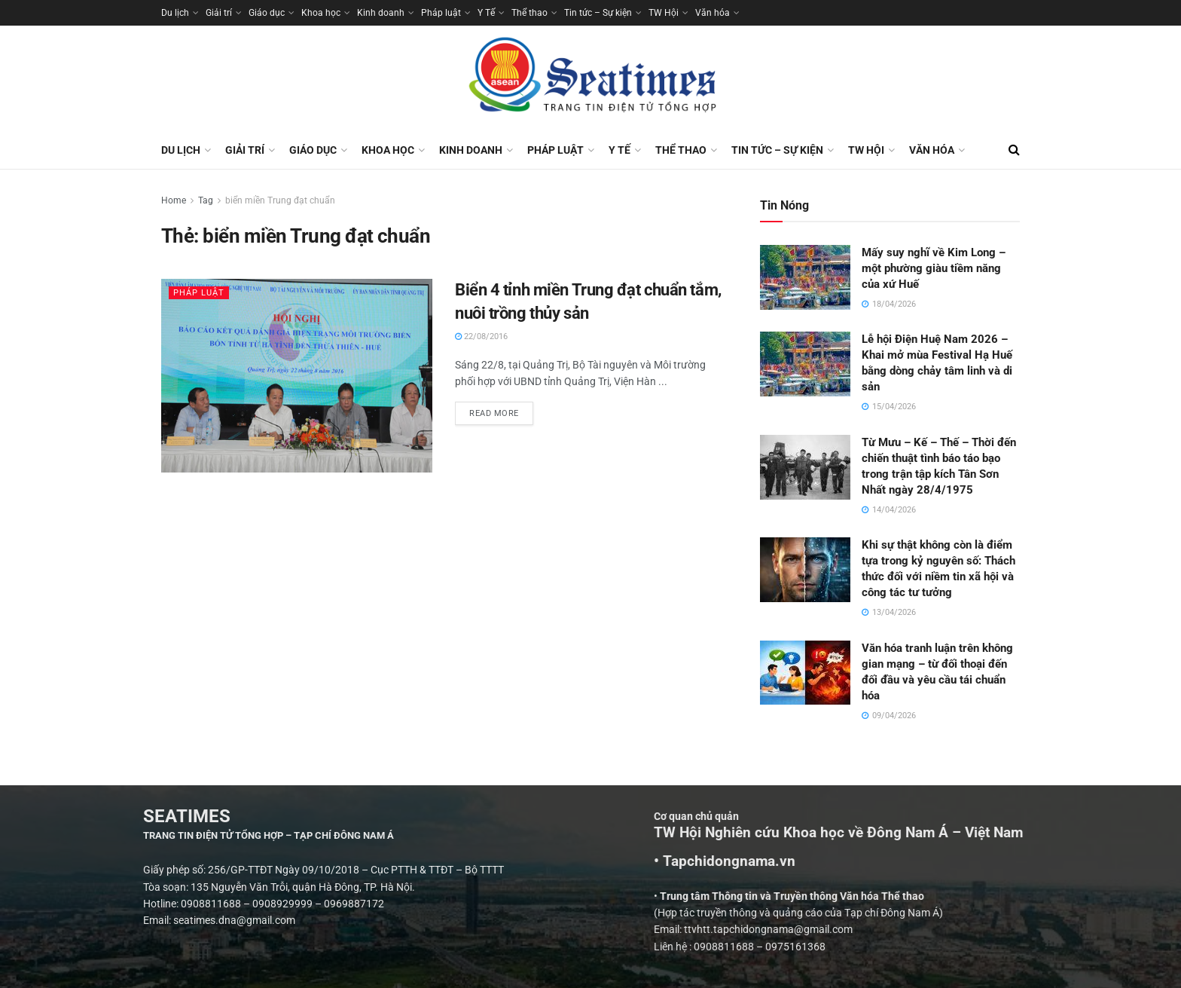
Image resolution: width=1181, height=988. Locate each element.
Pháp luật (441, 13)
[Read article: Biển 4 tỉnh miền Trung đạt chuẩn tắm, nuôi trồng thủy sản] (296, 376)
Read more (501, 410)
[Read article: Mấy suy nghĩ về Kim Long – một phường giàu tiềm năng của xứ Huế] (805, 277)
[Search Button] (1014, 150)
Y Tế (486, 13)
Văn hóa (712, 13)
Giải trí (219, 13)
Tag (205, 200)
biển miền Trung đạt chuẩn (280, 200)
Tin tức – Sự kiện (598, 13)
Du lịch (175, 13)
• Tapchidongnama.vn (943, 861)
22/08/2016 (481, 336)
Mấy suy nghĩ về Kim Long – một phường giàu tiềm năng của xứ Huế (934, 268)
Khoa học (320, 13)
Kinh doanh (380, 13)
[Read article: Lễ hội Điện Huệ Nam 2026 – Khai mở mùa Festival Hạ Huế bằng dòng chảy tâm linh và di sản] (805, 364)
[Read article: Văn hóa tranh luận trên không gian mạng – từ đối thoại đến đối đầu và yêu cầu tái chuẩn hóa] (805, 673)
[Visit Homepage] (590, 78)
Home (173, 200)
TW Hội (663, 13)
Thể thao (529, 13)
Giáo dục (267, 13)
